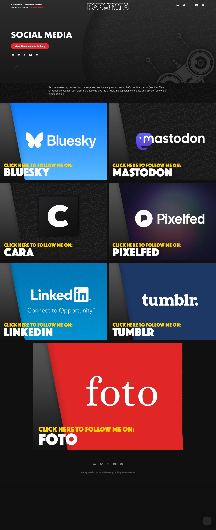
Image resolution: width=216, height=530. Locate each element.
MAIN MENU (16, 4)
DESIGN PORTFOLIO (19, 7)
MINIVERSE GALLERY (33, 4)
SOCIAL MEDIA (37, 7)
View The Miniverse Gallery (30, 46)
